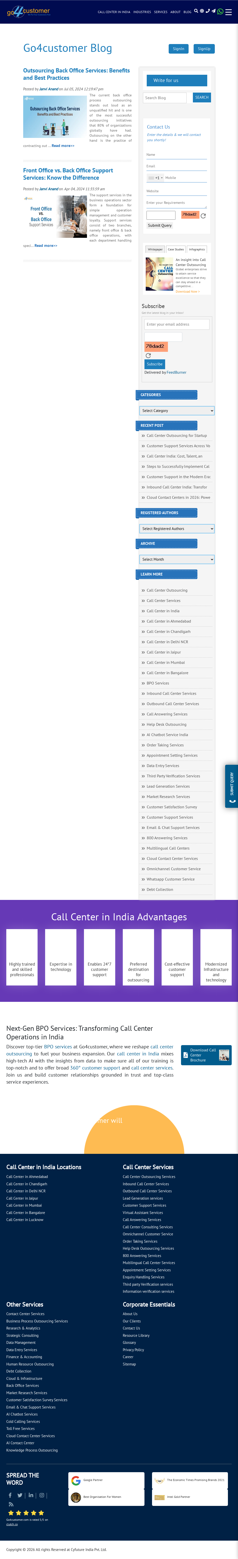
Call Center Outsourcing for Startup (177, 435)
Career (128, 1357)
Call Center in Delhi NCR (167, 642)
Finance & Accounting (24, 1357)
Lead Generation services (143, 1198)
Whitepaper (155, 249)
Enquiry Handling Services (143, 1277)
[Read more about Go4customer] (28, 11)
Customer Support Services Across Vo (178, 446)
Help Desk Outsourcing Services (148, 1248)
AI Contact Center (20, 1443)
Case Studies (176, 249)
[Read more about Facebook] (10, 1496)
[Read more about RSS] (11, 1505)
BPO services (58, 1047)
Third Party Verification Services (173, 776)
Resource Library (136, 1335)
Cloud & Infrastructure (24, 1378)
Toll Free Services (20, 1428)
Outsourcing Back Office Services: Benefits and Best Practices (76, 74)
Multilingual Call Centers (168, 848)
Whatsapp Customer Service (171, 879)
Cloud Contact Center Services (172, 858)
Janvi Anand (48, 89)
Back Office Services (22, 1385)
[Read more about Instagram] (42, 1496)
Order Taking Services (165, 745)
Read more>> (63, 145)
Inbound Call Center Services (171, 693)
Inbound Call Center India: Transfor (177, 487)
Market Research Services (168, 796)
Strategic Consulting (22, 1335)
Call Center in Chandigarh (169, 631)
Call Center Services (164, 600)
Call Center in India (114, 12)
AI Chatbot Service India (167, 735)
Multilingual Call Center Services (149, 1263)
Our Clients (132, 1321)
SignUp (204, 49)
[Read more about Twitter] (19, 1496)
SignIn (178, 49)
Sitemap (129, 1364)
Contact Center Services (25, 1314)
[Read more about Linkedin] (31, 1496)
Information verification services (148, 1291)
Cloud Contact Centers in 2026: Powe (178, 497)
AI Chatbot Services (22, 1414)
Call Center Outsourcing (167, 590)
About (175, 12)
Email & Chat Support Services (173, 827)
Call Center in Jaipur (164, 652)
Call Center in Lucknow (24, 1220)
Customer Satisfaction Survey (172, 807)
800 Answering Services (167, 838)
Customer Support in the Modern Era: (179, 477)
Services (160, 12)
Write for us (165, 81)
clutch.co (12, 1524)
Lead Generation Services (168, 786)
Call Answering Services (167, 714)
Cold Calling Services (23, 1421)
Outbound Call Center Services (173, 704)
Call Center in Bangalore (167, 673)
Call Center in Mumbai (166, 662)
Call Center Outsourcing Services (149, 1176)
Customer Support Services (170, 817)
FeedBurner (176, 372)
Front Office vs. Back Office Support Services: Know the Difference (68, 174)
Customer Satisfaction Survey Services (36, 1400)
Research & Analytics (23, 1328)
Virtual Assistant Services (143, 1212)
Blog (187, 12)
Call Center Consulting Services (148, 1227)
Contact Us (131, 1328)
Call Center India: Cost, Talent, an (174, 456)
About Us (130, 1314)
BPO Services (158, 683)
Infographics (197, 249)
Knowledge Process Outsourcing (32, 1450)
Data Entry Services (163, 766)
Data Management (21, 1342)
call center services (151, 1068)
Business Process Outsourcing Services (37, 1321)
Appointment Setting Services (172, 755)
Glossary (129, 1342)
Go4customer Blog (67, 48)
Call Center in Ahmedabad (169, 621)
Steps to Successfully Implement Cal (178, 466)
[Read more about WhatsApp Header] (220, 13)
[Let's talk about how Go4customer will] (190, 1130)
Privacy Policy (133, 1350)
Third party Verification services (148, 1284)
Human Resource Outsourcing (30, 1364)
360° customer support (95, 1068)
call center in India (138, 1054)
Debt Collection (160, 889)
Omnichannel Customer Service (174, 869)
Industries (142, 12)
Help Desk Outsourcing (167, 724)
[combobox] (155, 178)
